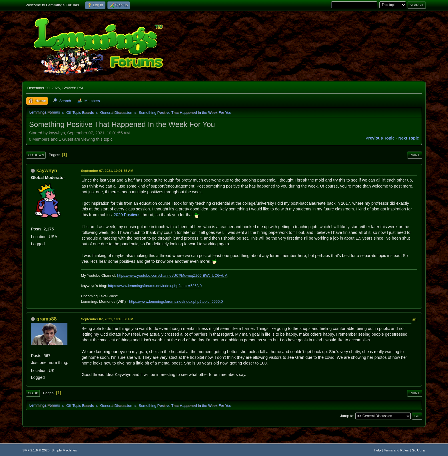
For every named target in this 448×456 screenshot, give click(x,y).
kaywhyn (46, 170)
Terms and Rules (396, 450)
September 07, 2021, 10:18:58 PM (107, 319)
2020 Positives (127, 214)
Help (377, 450)
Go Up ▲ (418, 450)
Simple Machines (64, 450)
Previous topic (380, 138)
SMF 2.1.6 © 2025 (35, 450)
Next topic (408, 138)
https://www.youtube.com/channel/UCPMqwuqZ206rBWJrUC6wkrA (172, 275)
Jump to (346, 416)
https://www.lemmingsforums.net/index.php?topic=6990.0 (176, 301)
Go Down (36, 155)
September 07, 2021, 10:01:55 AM (107, 170)
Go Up (33, 393)
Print (414, 155)
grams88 (46, 319)
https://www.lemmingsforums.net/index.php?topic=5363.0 (155, 286)
